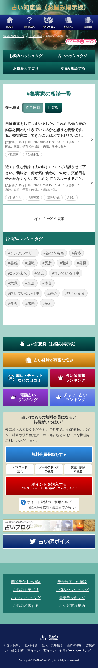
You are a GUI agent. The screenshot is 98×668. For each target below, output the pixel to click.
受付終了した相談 (72, 582)
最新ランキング (72, 598)
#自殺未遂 (32, 154)
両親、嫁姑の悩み (54, 146)
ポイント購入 (49, 22)
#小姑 (71, 197)
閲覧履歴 (88, 22)
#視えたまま (75, 293)
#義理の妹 (53, 197)
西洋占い (49, 651)
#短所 (47, 303)
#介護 (13, 303)
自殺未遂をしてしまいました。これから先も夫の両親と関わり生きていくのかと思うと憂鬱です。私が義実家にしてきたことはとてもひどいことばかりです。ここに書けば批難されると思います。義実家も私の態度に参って (45, 130)
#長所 (47, 263)
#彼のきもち (54, 253)
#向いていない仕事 (23, 293)
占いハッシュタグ (72, 56)
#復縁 (64, 263)
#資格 (76, 253)
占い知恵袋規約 (72, 606)
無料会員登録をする (49, 454)
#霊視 (81, 263)
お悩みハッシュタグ (25, 56)
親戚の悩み (50, 189)
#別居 (30, 283)
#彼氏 (39, 273)
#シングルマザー (22, 253)
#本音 (47, 283)
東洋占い (33, 651)
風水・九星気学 (52, 645)
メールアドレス (49, 469)
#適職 (30, 263)
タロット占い (12, 645)
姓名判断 (17, 651)
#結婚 (52, 293)
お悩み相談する (72, 68)
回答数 (53, 108)
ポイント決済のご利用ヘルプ (52, 505)
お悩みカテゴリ (26, 68)
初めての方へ (29, 22)
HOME (10, 22)
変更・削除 (78, 469)
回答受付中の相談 (26, 582)
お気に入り (68, 22)
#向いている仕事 (65, 273)
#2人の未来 (17, 273)
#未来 (30, 303)
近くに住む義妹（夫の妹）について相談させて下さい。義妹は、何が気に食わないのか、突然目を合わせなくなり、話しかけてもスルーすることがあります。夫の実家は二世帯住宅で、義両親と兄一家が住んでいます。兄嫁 (45, 173)
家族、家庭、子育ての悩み (22, 146)
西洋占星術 (74, 645)
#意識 (13, 283)
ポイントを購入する (49, 486)
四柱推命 (31, 645)
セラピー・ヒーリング (75, 651)
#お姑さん (14, 197)
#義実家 (13, 154)
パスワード (20, 469)
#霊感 (13, 263)
